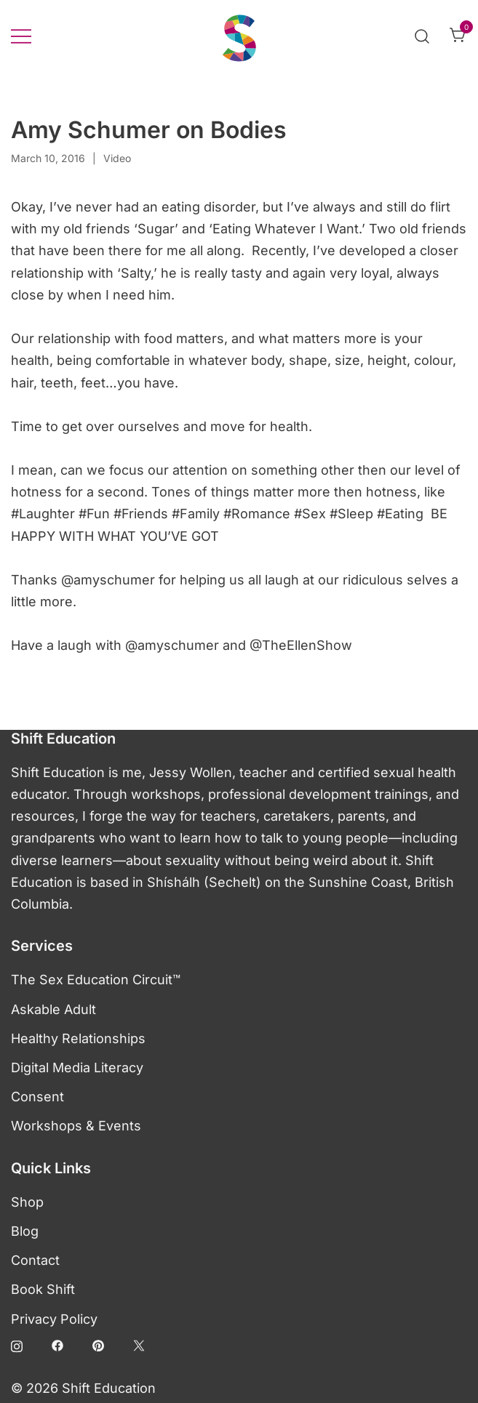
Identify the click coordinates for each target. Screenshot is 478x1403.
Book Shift (43, 1289)
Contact (35, 1260)
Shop (27, 1202)
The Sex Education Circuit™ (95, 979)
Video (117, 158)
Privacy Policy (54, 1319)
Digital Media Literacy (77, 1067)
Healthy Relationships (78, 1038)
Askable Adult (53, 1009)
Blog (25, 1231)
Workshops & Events (76, 1125)
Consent (37, 1096)
